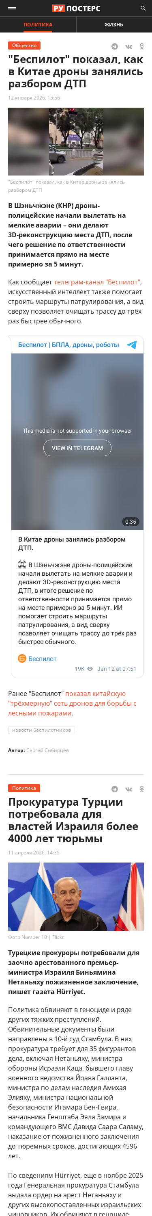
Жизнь (114, 24)
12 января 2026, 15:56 (34, 97)
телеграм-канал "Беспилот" (97, 281)
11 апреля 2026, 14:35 (34, 852)
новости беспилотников (41, 729)
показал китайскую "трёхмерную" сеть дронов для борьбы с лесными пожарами (72, 703)
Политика (38, 24)
